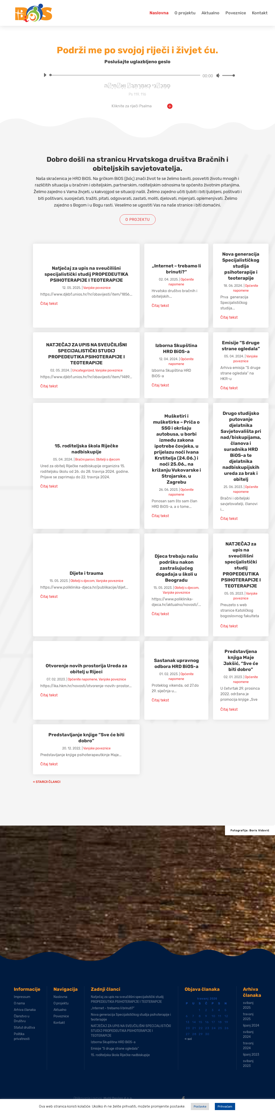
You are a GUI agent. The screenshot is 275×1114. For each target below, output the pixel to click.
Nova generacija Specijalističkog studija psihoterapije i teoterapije (240, 266)
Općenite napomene (82, 679)
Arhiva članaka (25, 1010)
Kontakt (260, 12)
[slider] (125, 75)
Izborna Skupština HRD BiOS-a (113, 1042)
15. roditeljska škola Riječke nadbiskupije (120, 1055)
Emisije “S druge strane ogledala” (115, 1049)
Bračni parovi (85, 459)
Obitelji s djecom (108, 459)
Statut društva (24, 1028)
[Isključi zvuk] (218, 75)
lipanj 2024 (251, 1025)
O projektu (184, 12)
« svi (188, 1039)
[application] (137, 75)
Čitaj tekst (49, 303)
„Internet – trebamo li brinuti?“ (112, 1008)
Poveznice (235, 12)
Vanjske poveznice (97, 288)
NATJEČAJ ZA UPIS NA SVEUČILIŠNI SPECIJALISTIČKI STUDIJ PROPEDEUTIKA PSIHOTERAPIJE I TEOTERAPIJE (131, 1031)
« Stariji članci (46, 782)
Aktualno (210, 12)
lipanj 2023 (251, 1055)
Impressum (22, 997)
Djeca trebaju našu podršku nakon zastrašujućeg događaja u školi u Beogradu (176, 568)
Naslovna (159, 12)
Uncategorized (83, 370)
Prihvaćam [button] (225, 1106)
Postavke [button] (200, 1106)
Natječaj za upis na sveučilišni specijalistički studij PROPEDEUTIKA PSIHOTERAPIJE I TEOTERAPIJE (86, 274)
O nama (19, 1003)
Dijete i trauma (86, 573)
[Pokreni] (45, 75)
